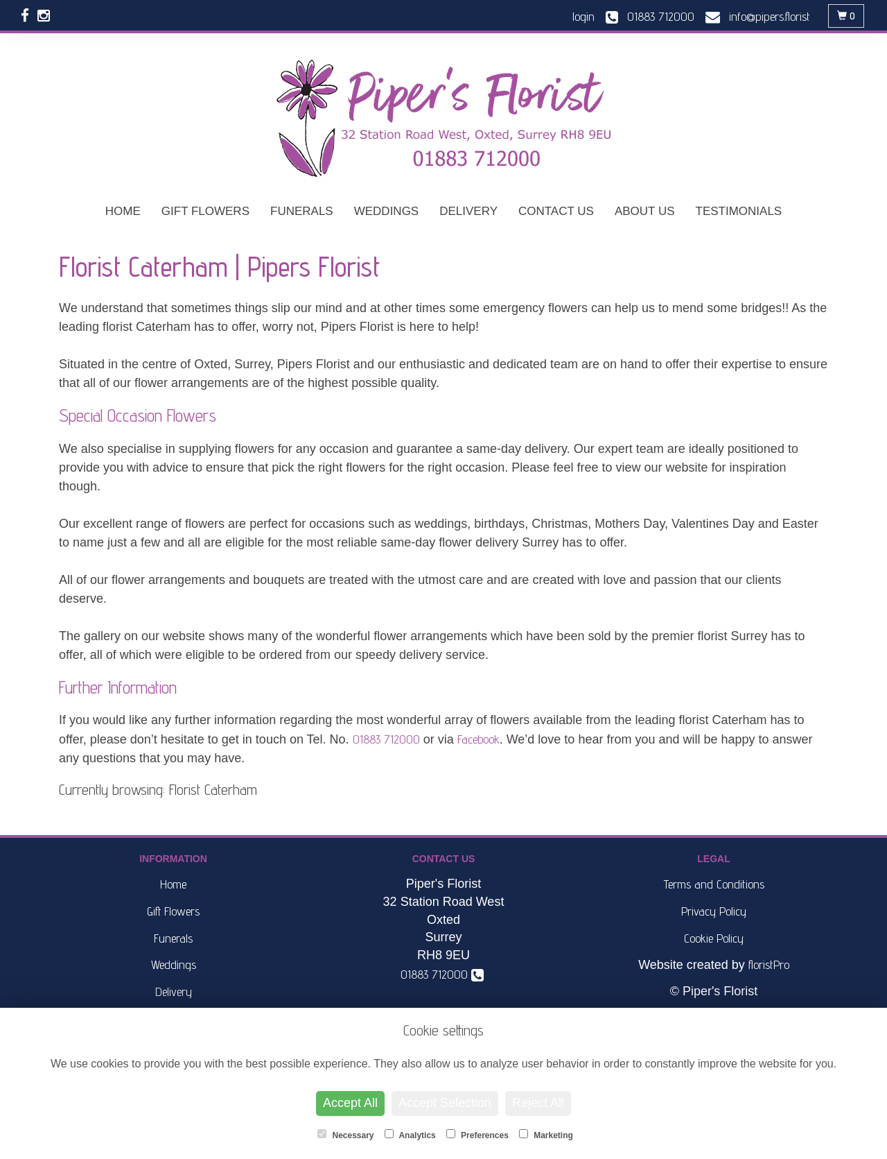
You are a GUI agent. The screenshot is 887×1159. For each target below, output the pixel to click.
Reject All (538, 1103)
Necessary (345, 1134)
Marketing (546, 1134)
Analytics (410, 1134)
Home (123, 211)
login (583, 16)
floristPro (768, 964)
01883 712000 (386, 739)
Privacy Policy (713, 911)
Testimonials (739, 211)
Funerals (301, 211)
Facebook (478, 739)
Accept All (350, 1103)
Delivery (468, 211)
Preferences (477, 1134)
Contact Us (556, 211)
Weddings (386, 211)
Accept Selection (444, 1103)
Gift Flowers (205, 211)
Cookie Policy (714, 938)
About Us (645, 211)
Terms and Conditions (714, 884)
